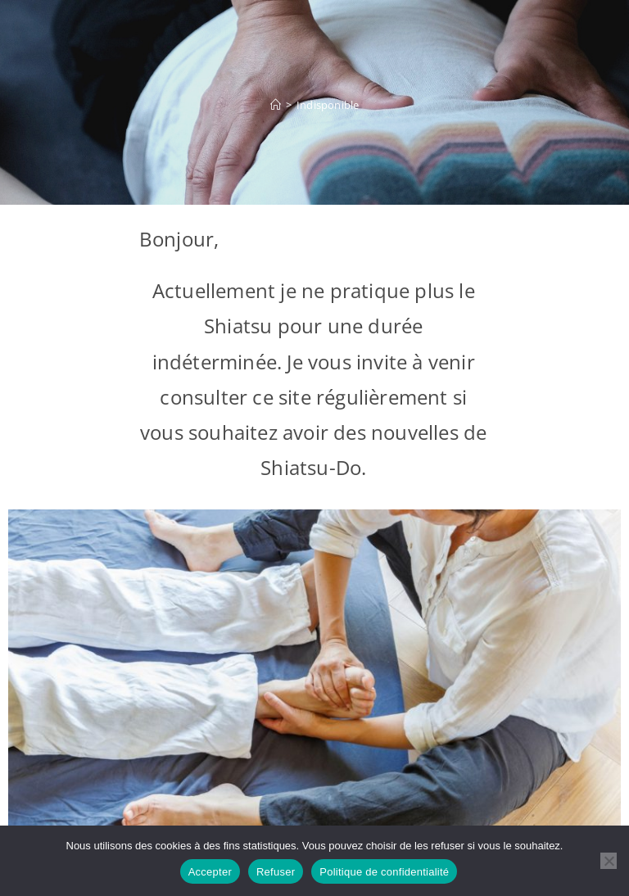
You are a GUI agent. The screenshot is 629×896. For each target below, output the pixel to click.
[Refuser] (608, 861)
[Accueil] (275, 104)
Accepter (210, 872)
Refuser (275, 872)
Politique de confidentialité (384, 872)
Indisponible (327, 104)
